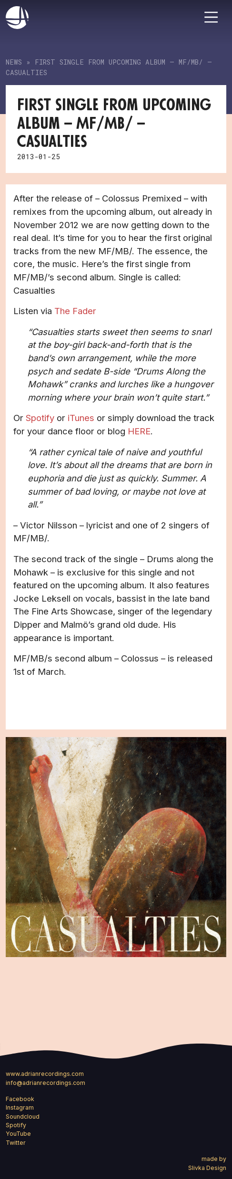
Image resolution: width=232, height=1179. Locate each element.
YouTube (18, 1133)
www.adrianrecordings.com (45, 1073)
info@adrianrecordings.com (45, 1082)
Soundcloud (23, 1116)
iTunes (81, 417)
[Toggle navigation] (211, 17)
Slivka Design (207, 1167)
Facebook (20, 1098)
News (14, 62)
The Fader (75, 311)
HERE (139, 431)
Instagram (20, 1107)
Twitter (16, 1142)
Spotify (40, 417)
